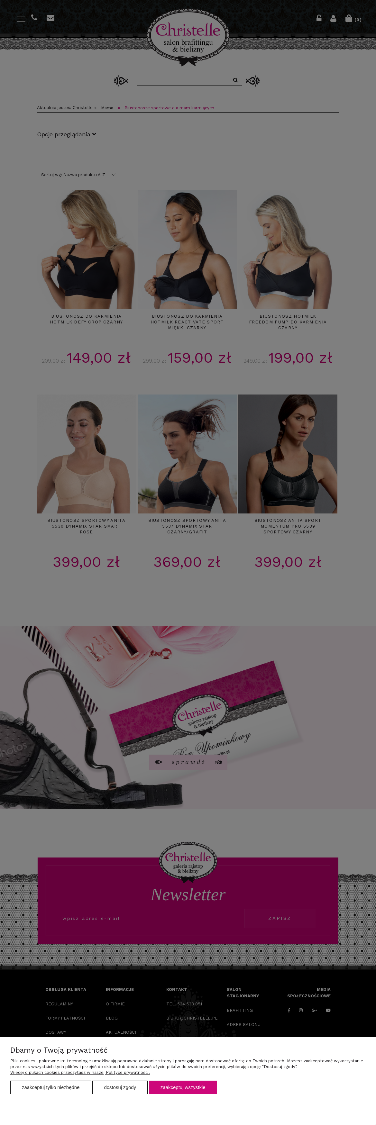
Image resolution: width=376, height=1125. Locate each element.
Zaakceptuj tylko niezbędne (50, 1087)
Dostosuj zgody (120, 1087)
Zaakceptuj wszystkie (182, 1087)
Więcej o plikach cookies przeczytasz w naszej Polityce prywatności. (80, 1072)
